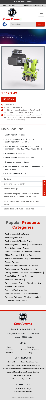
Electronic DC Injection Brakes (23, 379)
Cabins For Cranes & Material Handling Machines (23, 365)
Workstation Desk (34, 283)
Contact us (9, 353)
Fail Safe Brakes (35, 245)
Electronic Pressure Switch (16, 266)
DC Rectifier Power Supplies (16, 301)
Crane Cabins (10, 276)
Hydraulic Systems (28, 255)
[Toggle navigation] (41, 14)
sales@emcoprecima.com (33, 5)
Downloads (9, 350)
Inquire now (8, 99)
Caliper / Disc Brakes (8, 37)
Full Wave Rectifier (12, 252)
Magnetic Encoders (33, 259)
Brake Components (29, 269)
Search (40, 24)
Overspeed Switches (13, 297)
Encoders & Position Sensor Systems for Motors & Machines (23, 369)
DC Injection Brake (32, 297)
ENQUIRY (44, 188)
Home (4, 35)
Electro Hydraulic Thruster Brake (18, 241)
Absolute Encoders (30, 294)
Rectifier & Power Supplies (23, 375)
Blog (30, 353)
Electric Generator (25, 276)
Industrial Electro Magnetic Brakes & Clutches (23, 372)
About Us (30, 347)
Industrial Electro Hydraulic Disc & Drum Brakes (21, 35)
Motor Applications (12, 294)
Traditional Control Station (16, 290)
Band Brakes (10, 248)
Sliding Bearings (12, 255)
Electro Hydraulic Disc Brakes (17, 234)
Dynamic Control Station (15, 283)
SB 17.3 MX (19, 37)
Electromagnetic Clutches (16, 245)
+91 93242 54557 (9, 5)
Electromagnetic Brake (14, 238)
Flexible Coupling (12, 269)
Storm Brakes (23, 248)
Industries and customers (30, 350)
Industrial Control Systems (31, 273)
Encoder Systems (12, 262)
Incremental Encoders (14, 259)
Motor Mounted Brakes (31, 252)
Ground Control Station (14, 287)
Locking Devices (11, 273)
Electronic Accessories (14, 280)
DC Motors (33, 266)
